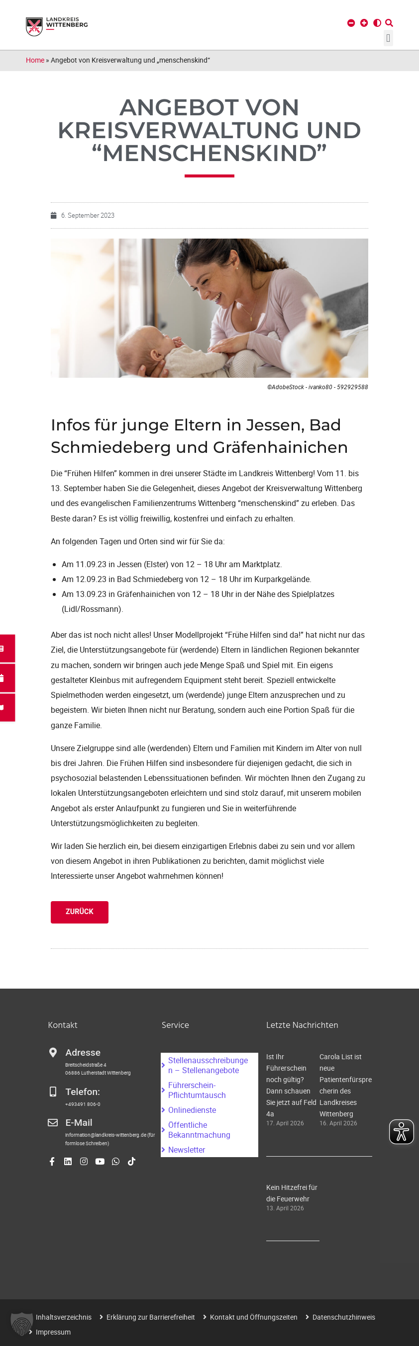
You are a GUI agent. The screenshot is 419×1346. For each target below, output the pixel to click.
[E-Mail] (53, 1123)
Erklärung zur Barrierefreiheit (150, 1317)
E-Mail (78, 1122)
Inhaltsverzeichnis (64, 1317)
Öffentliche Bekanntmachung (199, 1129)
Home (35, 60)
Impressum (53, 1332)
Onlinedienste (192, 1109)
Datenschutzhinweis (344, 1317)
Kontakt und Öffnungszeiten (254, 1317)
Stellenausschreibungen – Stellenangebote (208, 1065)
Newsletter (186, 1149)
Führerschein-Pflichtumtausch (197, 1090)
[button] (388, 38)
